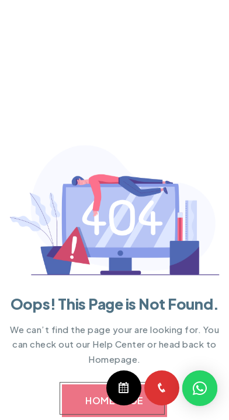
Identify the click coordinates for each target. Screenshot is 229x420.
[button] (199, 388)
